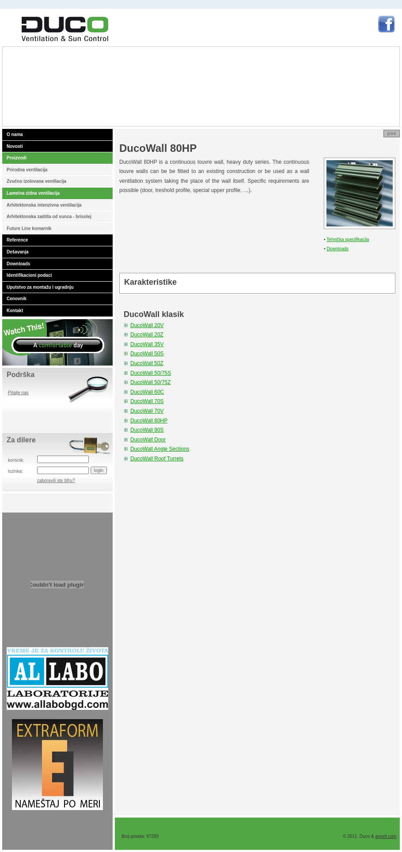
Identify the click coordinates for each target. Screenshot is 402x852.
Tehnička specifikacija (347, 239)
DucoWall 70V (147, 411)
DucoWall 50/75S (150, 373)
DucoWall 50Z (146, 363)
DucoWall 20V (147, 325)
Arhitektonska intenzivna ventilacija (44, 205)
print (391, 133)
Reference (17, 240)
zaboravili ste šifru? (56, 480)
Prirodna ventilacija (27, 169)
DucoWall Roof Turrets (156, 459)
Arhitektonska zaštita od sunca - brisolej (49, 216)
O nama (15, 134)
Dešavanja (17, 251)
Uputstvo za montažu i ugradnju (40, 287)
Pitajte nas (18, 392)
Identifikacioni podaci (29, 275)
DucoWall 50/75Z (150, 382)
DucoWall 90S (147, 430)
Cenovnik (17, 298)
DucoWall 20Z (146, 335)
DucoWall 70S (147, 401)
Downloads (18, 263)
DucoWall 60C (147, 392)
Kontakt (15, 310)
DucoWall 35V (147, 344)
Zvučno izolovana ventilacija (36, 181)
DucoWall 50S (147, 354)
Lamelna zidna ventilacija (33, 193)
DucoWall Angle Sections (160, 449)
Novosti (15, 146)
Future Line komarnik (29, 228)
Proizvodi (17, 157)
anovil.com (385, 836)
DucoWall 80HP (148, 421)
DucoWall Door (148, 440)
